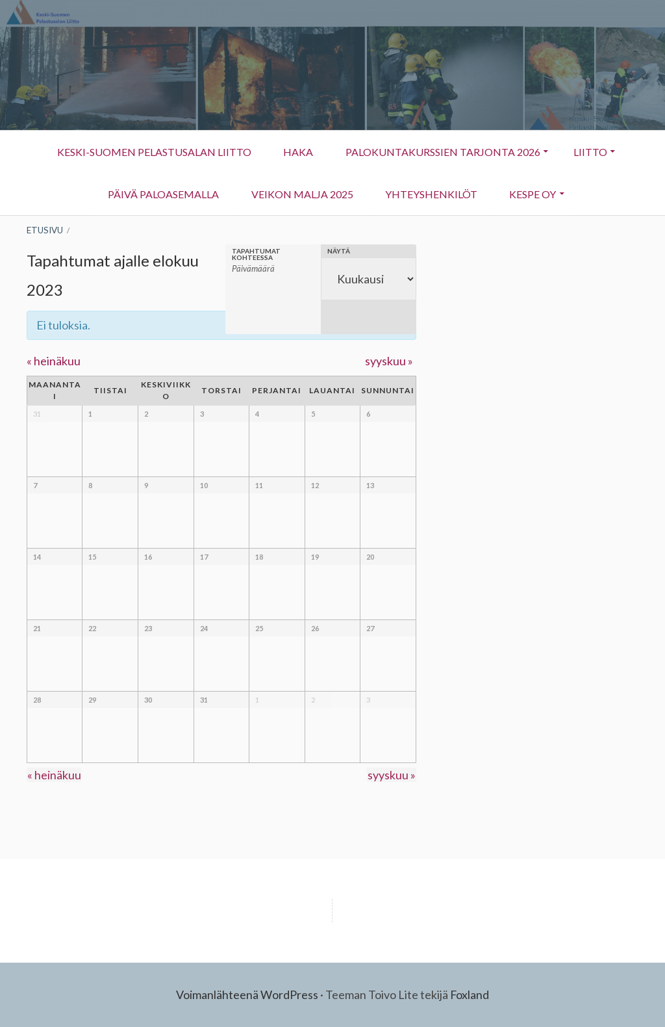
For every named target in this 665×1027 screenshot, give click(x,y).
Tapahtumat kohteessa (256, 254)
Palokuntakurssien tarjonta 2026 (442, 152)
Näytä (338, 251)
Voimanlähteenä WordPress (247, 994)
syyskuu (389, 361)
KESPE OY (527, 200)
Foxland (470, 994)
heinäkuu (54, 361)
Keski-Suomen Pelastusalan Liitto (152, 152)
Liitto (584, 158)
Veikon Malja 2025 (302, 194)
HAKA (297, 152)
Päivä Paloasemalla (162, 194)
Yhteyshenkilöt (424, 200)
